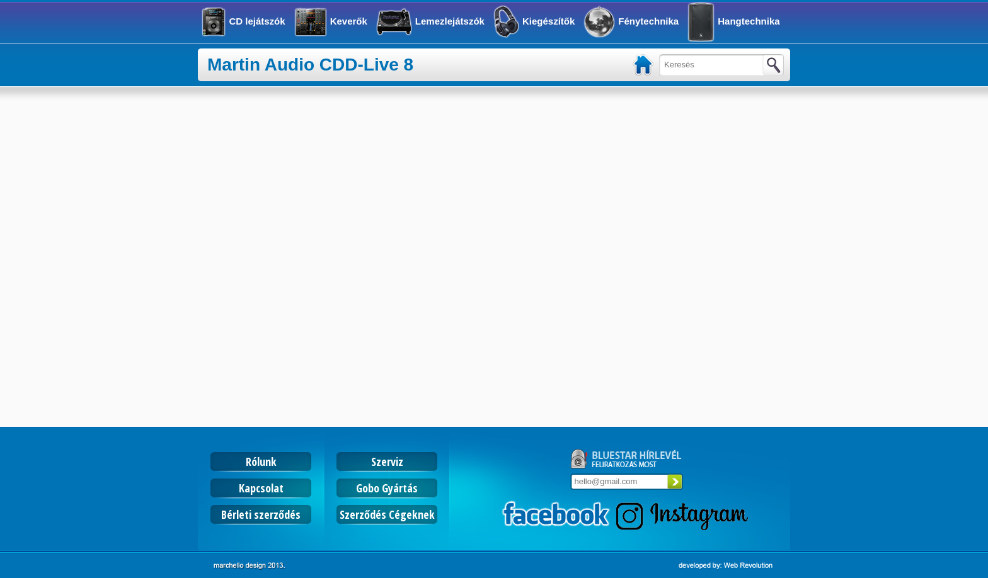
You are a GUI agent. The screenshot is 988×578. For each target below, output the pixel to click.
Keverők (348, 21)
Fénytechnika (648, 21)
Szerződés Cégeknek (387, 514)
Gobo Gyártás (387, 488)
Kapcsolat (261, 488)
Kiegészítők (548, 21)
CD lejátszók (257, 21)
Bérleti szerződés (261, 514)
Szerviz (387, 461)
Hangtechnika (748, 21)
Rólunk (261, 461)
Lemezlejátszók (450, 21)
